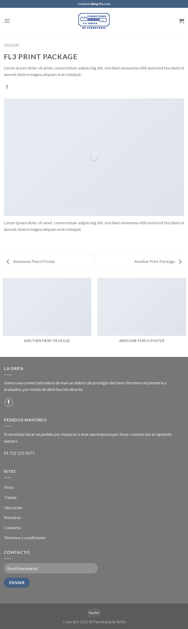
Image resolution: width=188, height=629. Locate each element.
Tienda (10, 497)
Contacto (12, 527)
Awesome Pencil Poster (31, 261)
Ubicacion (13, 507)
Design (11, 45)
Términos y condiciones (25, 537)
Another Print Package (157, 261)
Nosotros (12, 517)
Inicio (9, 487)
